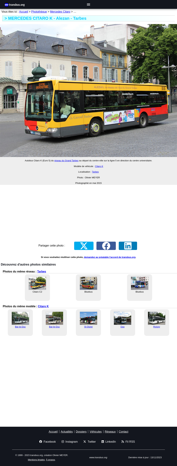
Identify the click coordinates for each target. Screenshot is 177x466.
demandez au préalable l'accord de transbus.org (110, 257)
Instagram (70, 441)
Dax (123, 326)
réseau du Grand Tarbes (66, 160)
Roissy (156, 326)
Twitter (89, 441)
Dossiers (81, 431)
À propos (50, 459)
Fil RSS (128, 441)
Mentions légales (36, 459)
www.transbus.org (98, 457)
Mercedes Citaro (60, 11)
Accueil (23, 11)
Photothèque (39, 11)
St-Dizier (88, 326)
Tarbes (95, 172)
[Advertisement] (88, 212)
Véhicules (96, 431)
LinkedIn (108, 441)
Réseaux (110, 431)
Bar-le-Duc (20, 326)
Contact (123, 431)
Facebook (47, 441)
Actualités (67, 431)
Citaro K (99, 166)
